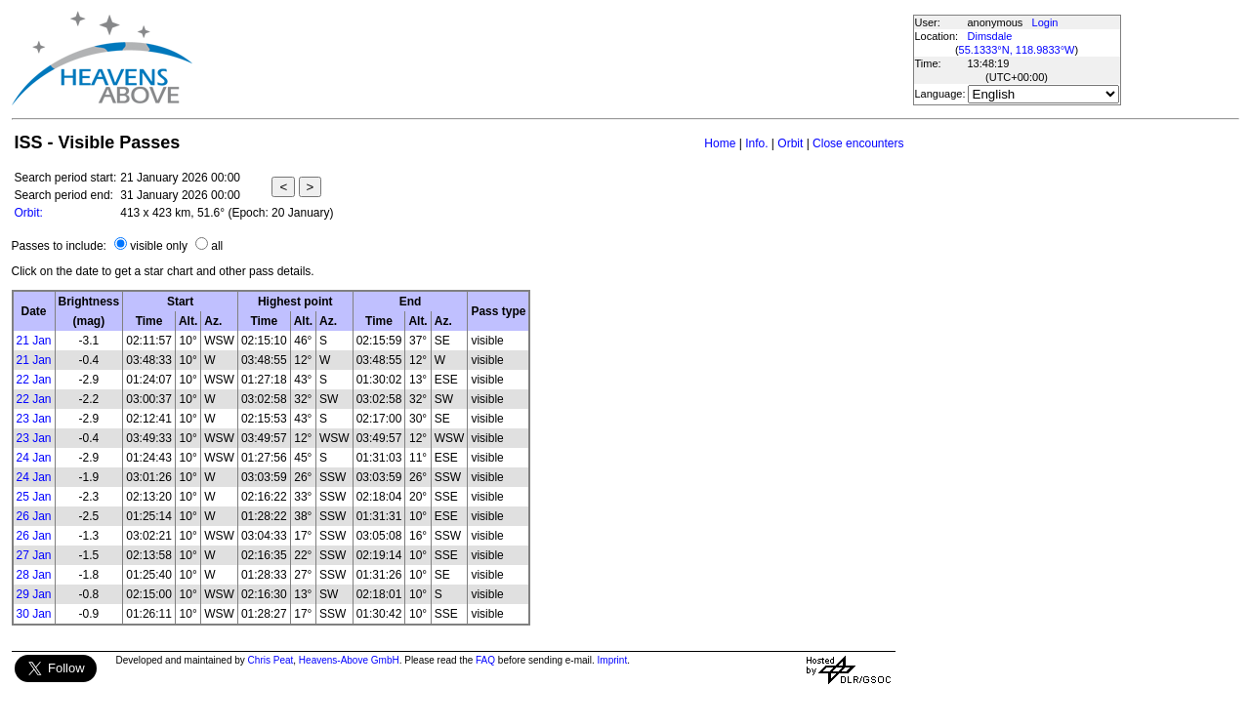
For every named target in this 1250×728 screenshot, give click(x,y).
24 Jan (34, 458)
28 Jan (34, 575)
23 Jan (34, 418)
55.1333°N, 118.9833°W (1017, 50)
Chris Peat (271, 660)
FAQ (485, 660)
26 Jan (34, 516)
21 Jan (34, 340)
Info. (756, 143)
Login (1045, 22)
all (217, 246)
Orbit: (29, 213)
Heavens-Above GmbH (349, 660)
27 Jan (34, 555)
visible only (159, 246)
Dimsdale (990, 36)
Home (719, 143)
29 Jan (34, 594)
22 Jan (34, 379)
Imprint (613, 660)
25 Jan (34, 497)
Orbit (790, 143)
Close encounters (857, 143)
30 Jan (34, 614)
